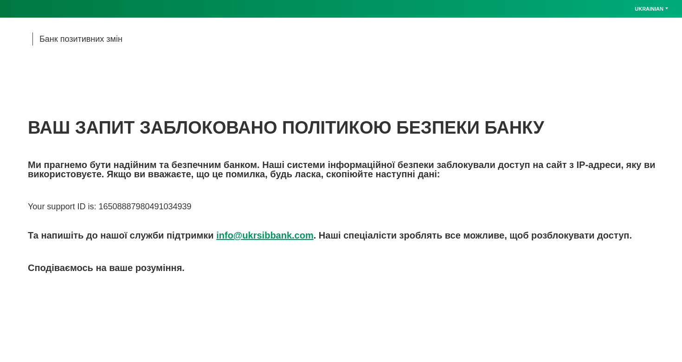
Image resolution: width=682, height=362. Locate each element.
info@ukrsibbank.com (265, 235)
